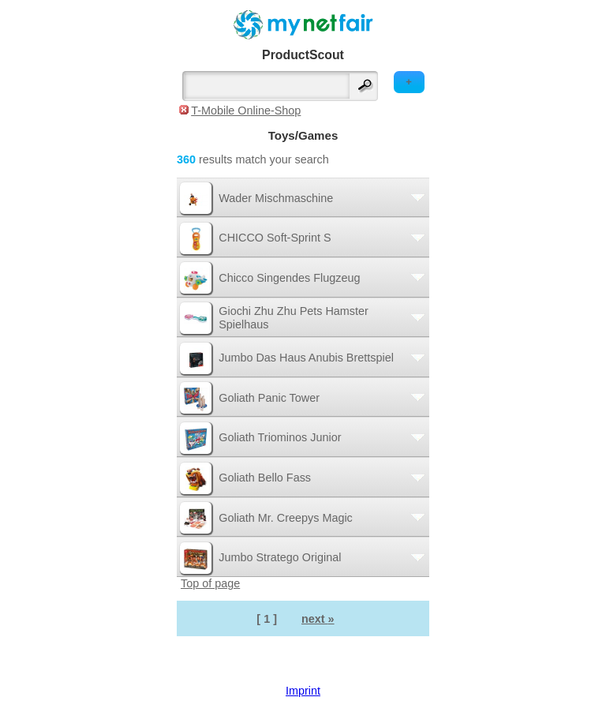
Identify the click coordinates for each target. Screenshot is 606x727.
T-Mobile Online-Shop (246, 110)
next (318, 619)
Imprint (303, 690)
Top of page (210, 583)
